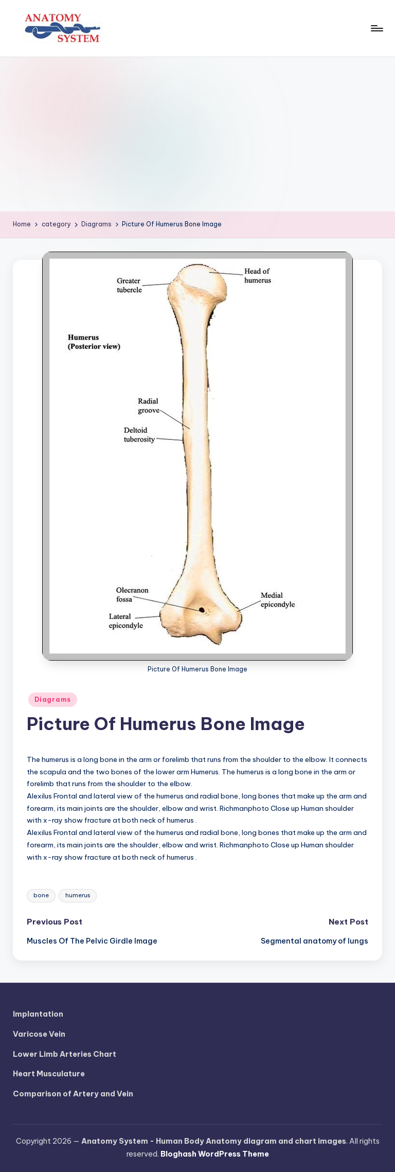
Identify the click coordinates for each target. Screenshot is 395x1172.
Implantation (38, 1014)
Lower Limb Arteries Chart (64, 1054)
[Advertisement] (197, 134)
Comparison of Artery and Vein (73, 1093)
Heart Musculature (49, 1073)
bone (41, 895)
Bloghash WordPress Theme (214, 1154)
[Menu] (376, 28)
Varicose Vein (39, 1034)
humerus (77, 895)
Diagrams (52, 699)
